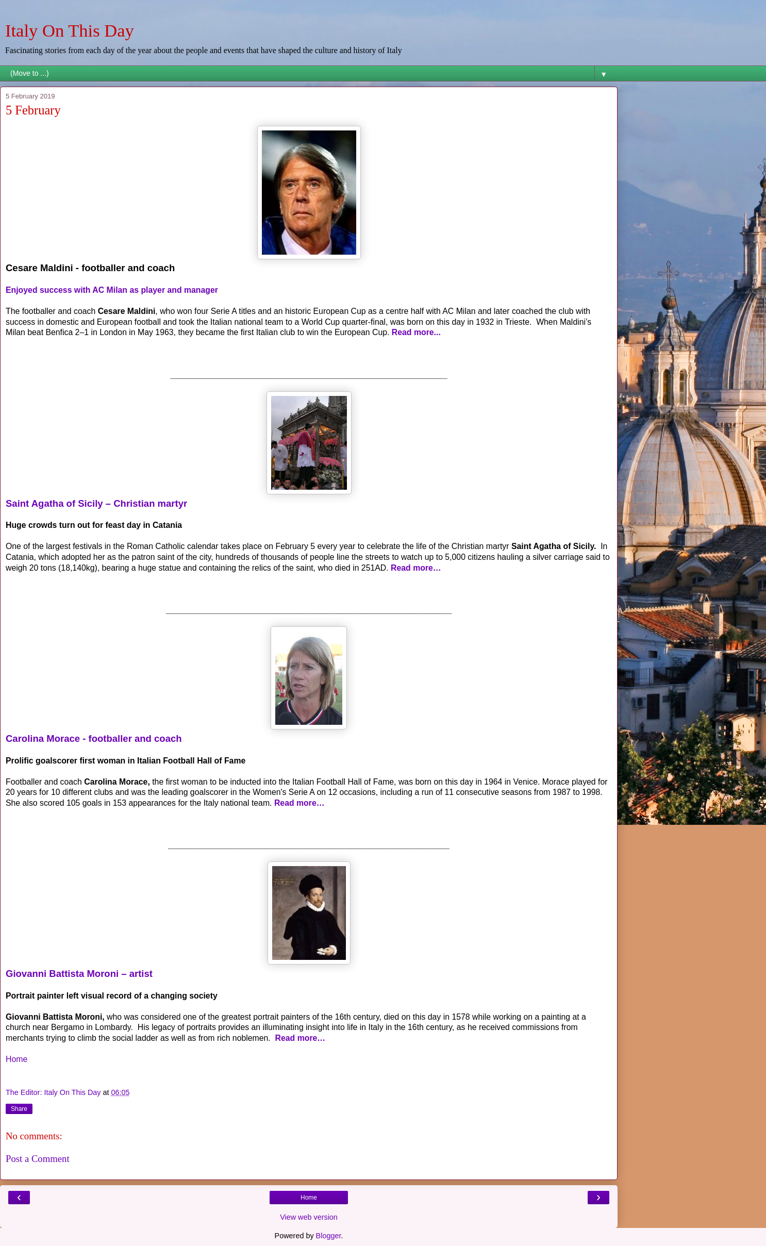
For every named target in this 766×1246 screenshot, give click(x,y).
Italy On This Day (69, 30)
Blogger (328, 1236)
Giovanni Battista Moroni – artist (79, 973)
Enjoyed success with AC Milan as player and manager (112, 290)
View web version (309, 1217)
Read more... (416, 332)
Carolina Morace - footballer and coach (94, 738)
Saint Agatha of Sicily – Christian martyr (96, 503)
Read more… (416, 567)
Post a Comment (38, 1158)
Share (19, 1108)
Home (16, 1059)
